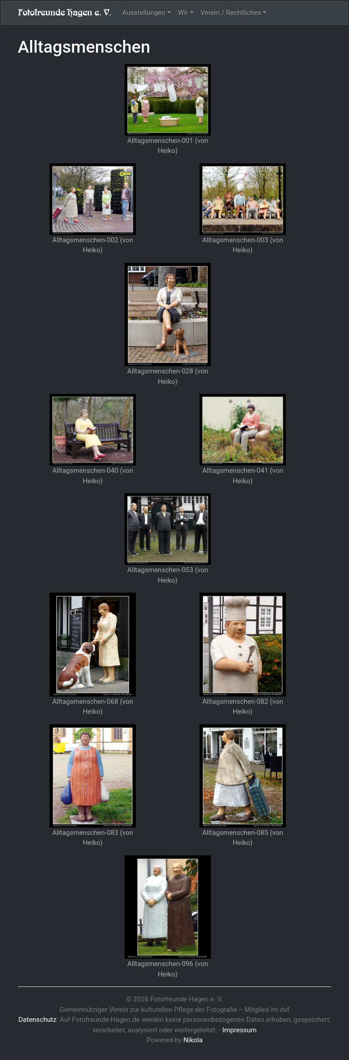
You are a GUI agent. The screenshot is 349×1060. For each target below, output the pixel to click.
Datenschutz (37, 1020)
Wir (183, 13)
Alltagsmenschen (84, 47)
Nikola (193, 1040)
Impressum (239, 1030)
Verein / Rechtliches (231, 13)
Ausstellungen (143, 13)
